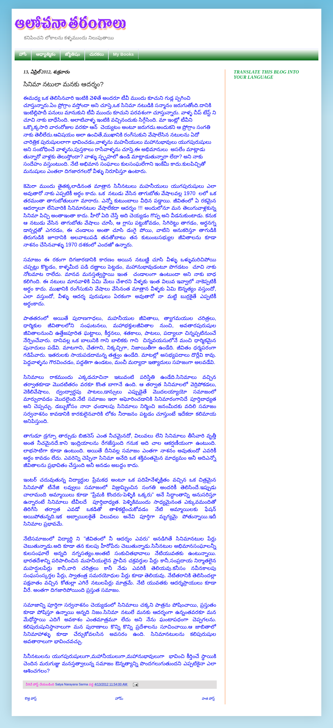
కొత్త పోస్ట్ (31, 698)
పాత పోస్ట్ (208, 698)
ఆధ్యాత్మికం (46, 54)
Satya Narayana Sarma (72, 684)
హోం (23, 54)
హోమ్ (119, 698)
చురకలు (96, 54)
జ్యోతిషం (72, 54)
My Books (123, 54)
